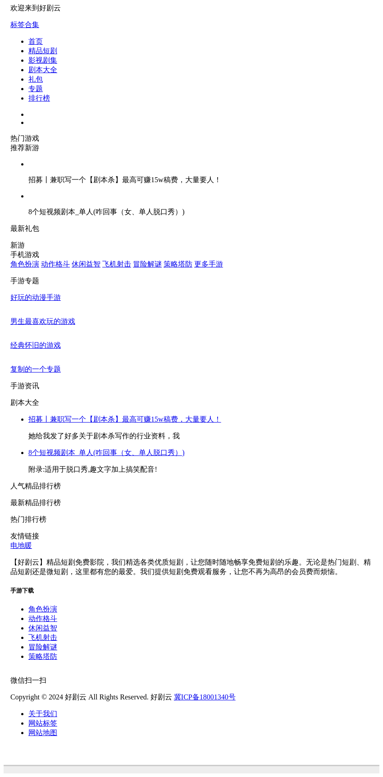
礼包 (35, 79)
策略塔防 (178, 264)
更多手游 (208, 264)
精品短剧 (42, 51)
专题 (35, 88)
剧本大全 (42, 70)
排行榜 (39, 98)
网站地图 (42, 732)
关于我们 (42, 713)
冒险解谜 (147, 264)
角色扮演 (24, 264)
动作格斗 (55, 264)
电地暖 (21, 545)
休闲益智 (86, 264)
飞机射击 (116, 264)
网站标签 (42, 723)
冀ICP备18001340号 (205, 697)
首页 (35, 41)
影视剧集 (42, 60)
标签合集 (24, 24)
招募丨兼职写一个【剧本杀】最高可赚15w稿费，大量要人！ (124, 419)
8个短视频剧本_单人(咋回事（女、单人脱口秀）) (106, 452)
